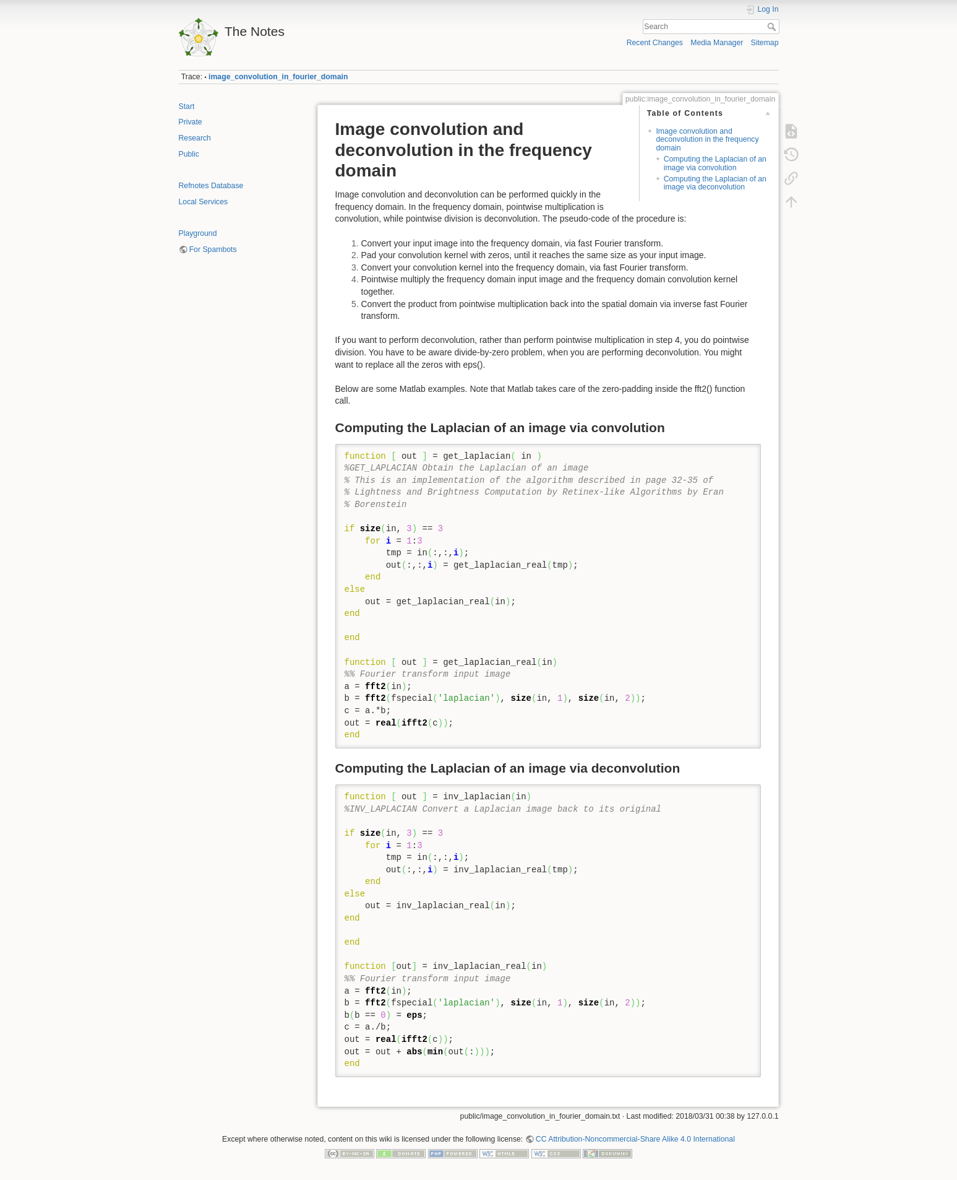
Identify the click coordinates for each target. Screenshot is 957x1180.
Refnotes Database (211, 185)
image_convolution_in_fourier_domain (278, 76)
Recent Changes (655, 42)
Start (187, 106)
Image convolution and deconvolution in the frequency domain (707, 139)
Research (195, 138)
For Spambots (213, 249)
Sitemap (765, 42)
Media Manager (716, 42)
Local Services (203, 201)
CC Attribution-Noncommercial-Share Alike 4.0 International (635, 1139)
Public (189, 154)
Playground (198, 233)
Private (190, 122)
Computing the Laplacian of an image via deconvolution (715, 183)
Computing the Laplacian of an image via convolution (715, 163)
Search (773, 26)
